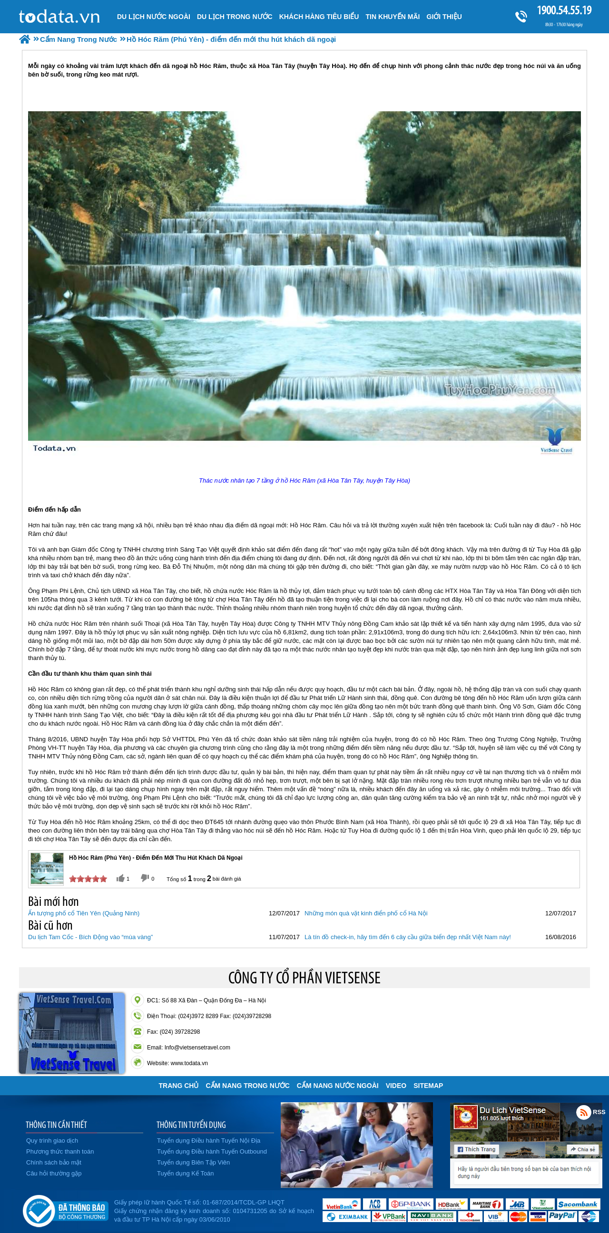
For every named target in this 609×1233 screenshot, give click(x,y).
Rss (583, 1112)
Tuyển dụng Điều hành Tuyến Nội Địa (208, 1140)
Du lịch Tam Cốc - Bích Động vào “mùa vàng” (90, 937)
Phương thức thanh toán (60, 1151)
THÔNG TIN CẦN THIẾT (56, 1124)
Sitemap (428, 1085)
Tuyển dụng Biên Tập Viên (193, 1162)
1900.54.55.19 (563, 10)
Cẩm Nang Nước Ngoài (338, 1085)
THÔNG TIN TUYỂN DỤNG (191, 1124)
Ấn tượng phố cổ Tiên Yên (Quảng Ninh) (83, 913)
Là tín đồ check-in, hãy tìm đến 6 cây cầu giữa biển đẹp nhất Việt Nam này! (407, 937)
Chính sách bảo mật (53, 1162)
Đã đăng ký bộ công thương (65, 1209)
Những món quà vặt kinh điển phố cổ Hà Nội (366, 913)
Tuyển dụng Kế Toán (185, 1173)
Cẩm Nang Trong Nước (247, 1085)
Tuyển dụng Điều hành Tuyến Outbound (212, 1151)
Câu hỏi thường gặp (54, 1173)
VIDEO (396, 1085)
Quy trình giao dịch (52, 1140)
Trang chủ (179, 1085)
